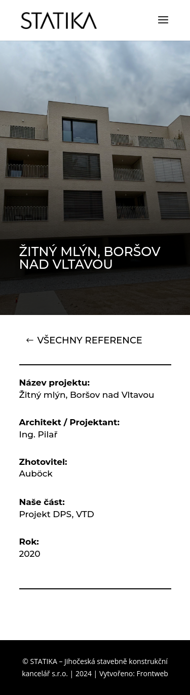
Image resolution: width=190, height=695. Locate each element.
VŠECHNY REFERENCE (89, 340)
